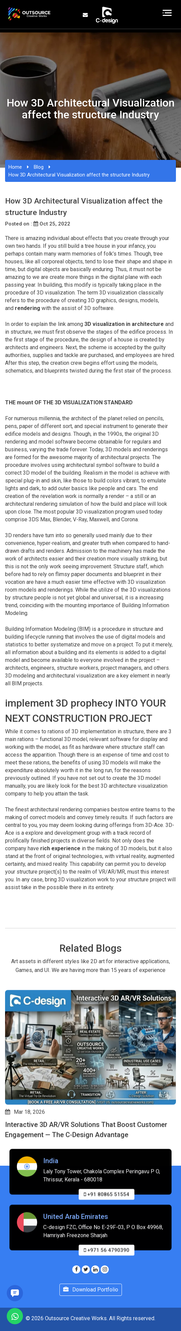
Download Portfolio (90, 1289)
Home (15, 167)
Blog (39, 167)
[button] (8, 1150)
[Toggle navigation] (167, 13)
